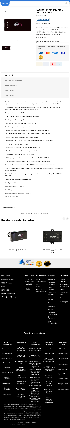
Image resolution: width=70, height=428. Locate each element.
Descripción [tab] (9, 75)
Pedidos (62, 289)
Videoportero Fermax (63, 343)
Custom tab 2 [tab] (10, 95)
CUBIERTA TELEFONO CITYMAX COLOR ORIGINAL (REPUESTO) (49, 368)
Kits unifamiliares (7, 353)
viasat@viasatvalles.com (9, 293)
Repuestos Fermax (49, 349)
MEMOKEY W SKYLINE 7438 (21, 356)
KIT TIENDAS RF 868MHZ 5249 (21, 389)
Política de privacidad (51, 283)
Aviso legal (51, 279)
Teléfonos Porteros (7, 372)
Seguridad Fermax (63, 374)
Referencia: (39, 15)
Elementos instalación (7, 388)
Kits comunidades (7, 349)
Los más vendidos (28, 289)
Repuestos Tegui (49, 353)
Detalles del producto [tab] (13, 80)
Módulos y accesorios (7, 377)
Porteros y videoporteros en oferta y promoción (29, 282)
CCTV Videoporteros (41, 280)
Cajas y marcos (7, 383)
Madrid (50, 309)
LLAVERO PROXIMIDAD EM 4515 (21, 396)
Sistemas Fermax (63, 353)
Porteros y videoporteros (41, 290)
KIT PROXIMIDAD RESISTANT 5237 (21, 382)
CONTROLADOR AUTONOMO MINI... (52, 251)
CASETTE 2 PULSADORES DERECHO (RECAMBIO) (49, 400)
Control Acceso (21, 342)
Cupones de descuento (64, 302)
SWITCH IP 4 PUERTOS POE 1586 (35, 356)
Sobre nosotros (51, 288)
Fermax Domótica (63, 364)
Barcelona (51, 306)
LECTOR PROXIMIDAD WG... (17, 250)
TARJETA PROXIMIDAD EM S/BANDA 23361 (21, 369)
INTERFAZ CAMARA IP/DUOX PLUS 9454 (35, 349)
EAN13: (38, 24)
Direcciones (63, 298)
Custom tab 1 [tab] (9, 90)
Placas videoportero (7, 358)
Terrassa (51, 303)
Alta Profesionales (52, 322)
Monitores (7, 367)
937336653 (5, 290)
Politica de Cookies (24, 422)
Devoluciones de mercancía (64, 285)
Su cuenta (64, 275)
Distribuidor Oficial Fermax (63, 384)
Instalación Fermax (63, 349)
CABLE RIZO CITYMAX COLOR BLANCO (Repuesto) (49, 360)
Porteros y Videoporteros (7, 343)
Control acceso (38, 285)
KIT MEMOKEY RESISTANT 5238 (21, 376)
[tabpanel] (17, 25)
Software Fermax (63, 378)
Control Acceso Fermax (63, 359)
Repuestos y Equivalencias (49, 343)
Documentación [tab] (11, 85)
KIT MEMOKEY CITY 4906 (21, 362)
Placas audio (7, 363)
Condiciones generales (52, 293)
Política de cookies (51, 298)
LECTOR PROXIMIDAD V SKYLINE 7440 (21, 349)
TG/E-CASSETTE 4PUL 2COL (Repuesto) (49, 391)
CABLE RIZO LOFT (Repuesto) (49, 376)
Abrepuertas (7, 394)
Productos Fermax (63, 369)
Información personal (64, 280)
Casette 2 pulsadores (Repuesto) (49, 383)
